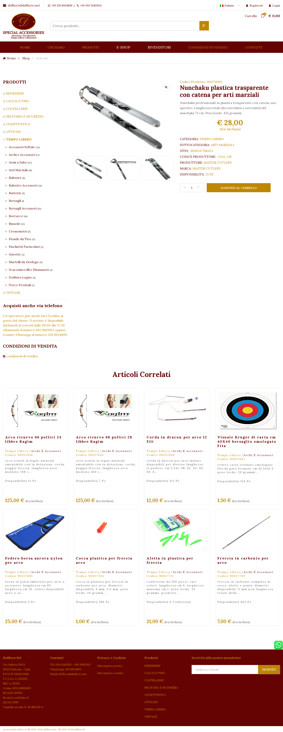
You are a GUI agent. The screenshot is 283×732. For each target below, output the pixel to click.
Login (274, 5)
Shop (26, 58)
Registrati (254, 5)
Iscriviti (269, 669)
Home (9, 58)
